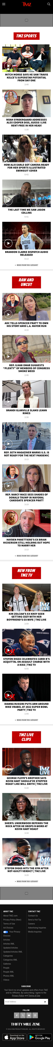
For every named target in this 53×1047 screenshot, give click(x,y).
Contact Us (33, 916)
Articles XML (9, 944)
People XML (8, 972)
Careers (31, 924)
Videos (6, 980)
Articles (6, 940)
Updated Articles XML (12, 952)
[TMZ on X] (23, 1015)
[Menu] (4, 4)
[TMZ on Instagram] (35, 1015)
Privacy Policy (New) (12, 920)
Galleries (7, 964)
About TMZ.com (10, 916)
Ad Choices (8, 928)
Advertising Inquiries (37, 928)
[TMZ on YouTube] (29, 1015)
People (6, 968)
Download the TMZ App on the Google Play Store (40, 1037)
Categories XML (10, 960)
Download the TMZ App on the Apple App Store (14, 1037)
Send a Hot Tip (34, 920)
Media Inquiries (35, 932)
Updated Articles (10, 948)
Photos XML (8, 976)
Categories (8, 956)
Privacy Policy (18, 995)
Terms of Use (9, 924)
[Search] (49, 4)
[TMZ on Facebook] (17, 1015)
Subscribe (45, 1002)
